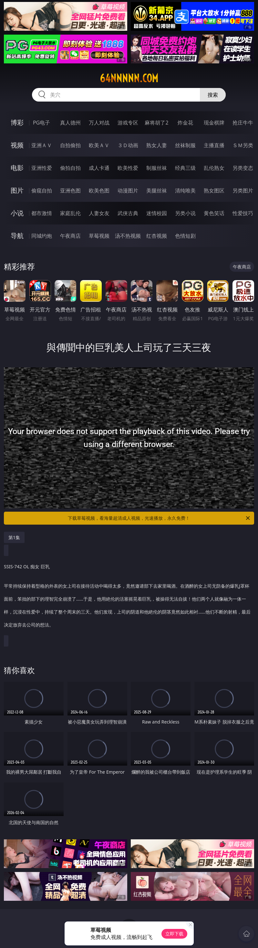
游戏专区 (128, 122)
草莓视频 (99, 235)
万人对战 (99, 122)
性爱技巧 (242, 213)
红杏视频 (156, 235)
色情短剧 (185, 235)
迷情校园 (156, 213)
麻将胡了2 (156, 122)
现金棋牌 (214, 122)
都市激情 (41, 213)
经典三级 (185, 167)
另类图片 (242, 190)
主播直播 (214, 145)
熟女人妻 (156, 145)
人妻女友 (99, 213)
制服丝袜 (156, 167)
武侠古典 (128, 213)
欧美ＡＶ (99, 145)
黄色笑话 (214, 213)
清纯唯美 (185, 190)
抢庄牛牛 (242, 122)
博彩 (17, 122)
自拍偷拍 (70, 145)
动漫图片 (128, 190)
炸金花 (185, 122)
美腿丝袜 (156, 190)
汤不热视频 (128, 235)
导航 (17, 235)
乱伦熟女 (214, 167)
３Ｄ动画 (128, 145)
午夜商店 (70, 235)
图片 (17, 190)
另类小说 (185, 213)
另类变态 (242, 167)
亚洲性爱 (41, 167)
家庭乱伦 (70, 213)
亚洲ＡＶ (41, 145)
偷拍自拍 (70, 167)
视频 (17, 145)
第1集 (14, 537)
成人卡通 (99, 167)
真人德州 (70, 122)
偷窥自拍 (41, 190)
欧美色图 (99, 190)
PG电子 (41, 122)
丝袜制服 (185, 145)
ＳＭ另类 (242, 145)
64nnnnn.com (129, 78)
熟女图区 (214, 190)
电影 (17, 167)
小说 (17, 213)
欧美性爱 (128, 167)
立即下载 (174, 934)
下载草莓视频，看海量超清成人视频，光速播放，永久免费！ (159, 518)
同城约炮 (41, 235)
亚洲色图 (70, 190)
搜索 (213, 94)
